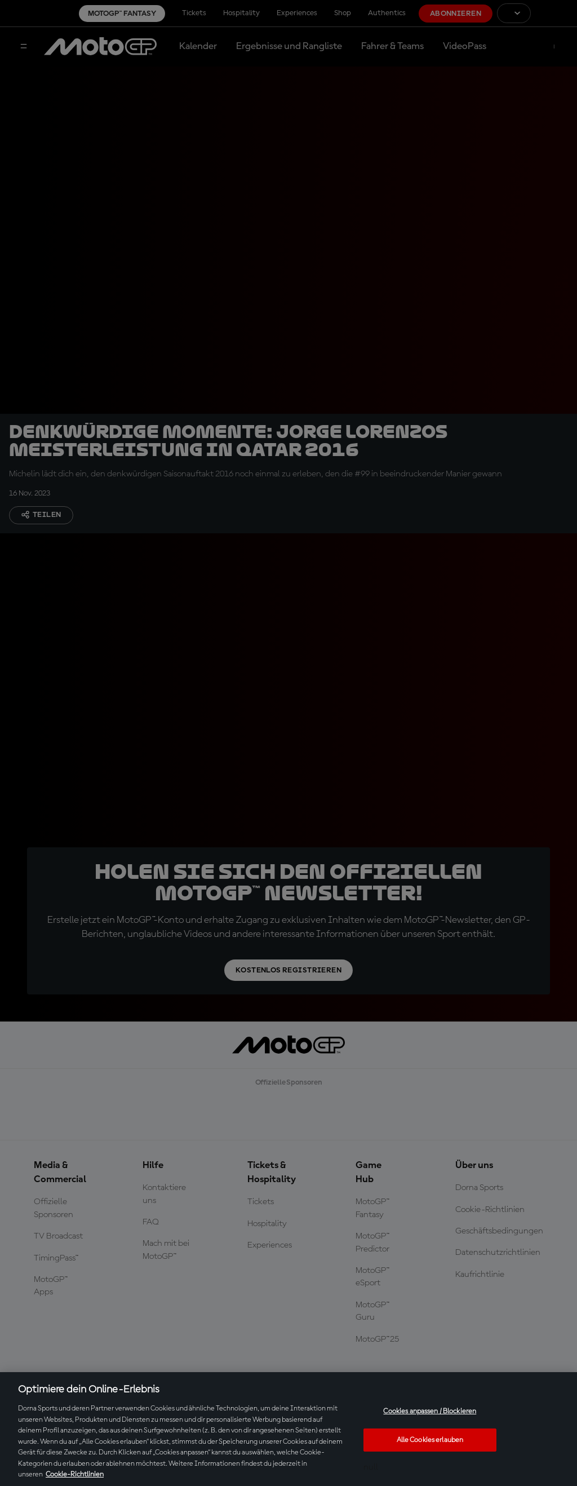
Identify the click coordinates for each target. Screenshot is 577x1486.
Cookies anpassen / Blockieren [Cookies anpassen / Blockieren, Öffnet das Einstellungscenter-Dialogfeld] (429, 1411)
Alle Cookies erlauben (430, 1440)
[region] (288, 1429)
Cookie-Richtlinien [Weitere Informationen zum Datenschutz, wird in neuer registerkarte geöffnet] (75, 1474)
